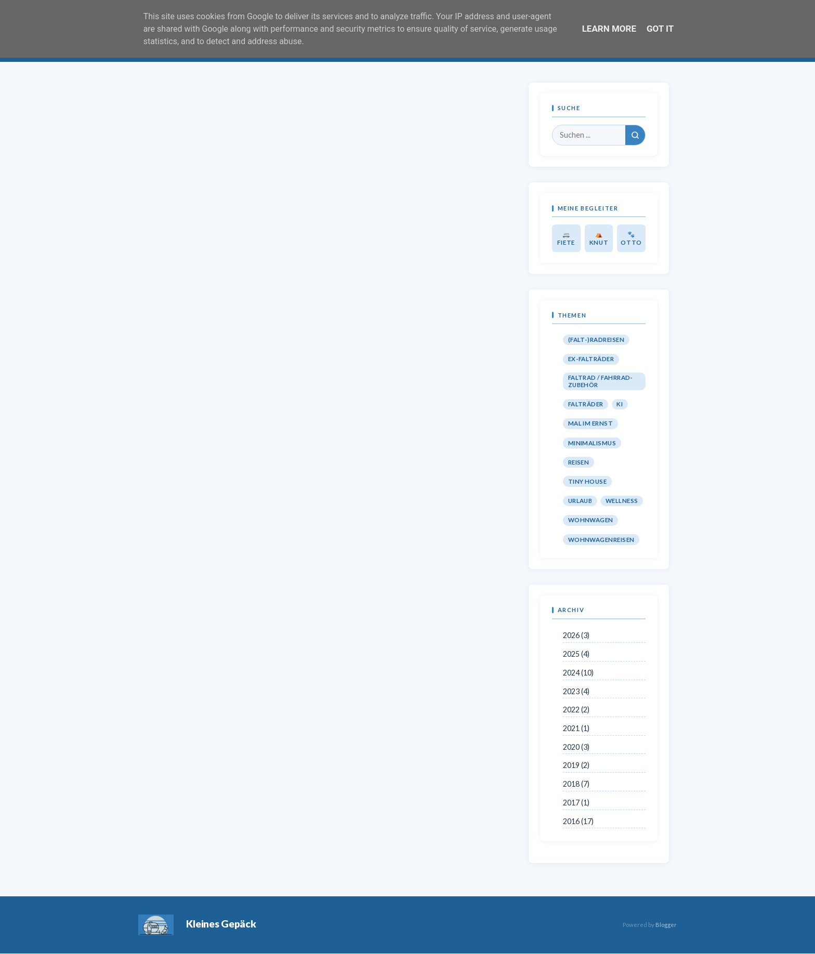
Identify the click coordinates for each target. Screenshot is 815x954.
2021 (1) (576, 728)
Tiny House (587, 481)
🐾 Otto (631, 238)
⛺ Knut (599, 238)
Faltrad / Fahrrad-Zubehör (600, 381)
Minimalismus (592, 443)
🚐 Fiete (565, 238)
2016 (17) (578, 821)
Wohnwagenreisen (601, 539)
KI (619, 404)
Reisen (578, 462)
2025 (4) (576, 654)
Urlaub (580, 500)
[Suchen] (635, 135)
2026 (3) (576, 635)
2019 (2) (576, 765)
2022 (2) (576, 709)
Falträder (585, 404)
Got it (660, 28)
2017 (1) (576, 802)
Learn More (609, 28)
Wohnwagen (590, 519)
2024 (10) (578, 672)
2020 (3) (576, 747)
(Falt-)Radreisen (596, 339)
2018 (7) (576, 783)
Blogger (666, 924)
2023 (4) (576, 691)
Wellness (622, 500)
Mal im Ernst (590, 423)
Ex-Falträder (591, 358)
